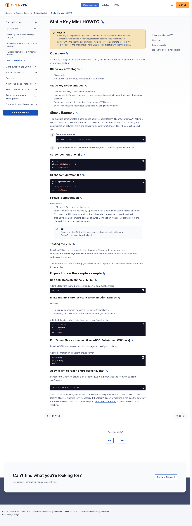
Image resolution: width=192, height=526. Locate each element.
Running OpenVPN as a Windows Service (21, 53)
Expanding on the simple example (166, 50)
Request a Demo (20, 112)
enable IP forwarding (105, 401)
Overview (156, 40)
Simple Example (159, 45)
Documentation (90, 5)
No (122, 440)
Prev (53, 416)
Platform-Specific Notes (21, 89)
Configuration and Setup (21, 67)
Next (178, 416)
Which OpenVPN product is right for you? (21, 36)
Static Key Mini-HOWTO (17, 60)
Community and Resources (21, 104)
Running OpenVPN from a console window (22, 44)
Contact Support (166, 477)
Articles (105, 5)
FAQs (116, 5)
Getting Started (40, 13)
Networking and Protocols (21, 84)
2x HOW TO (21, 29)
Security (21, 78)
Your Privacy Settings (10, 515)
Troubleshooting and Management (21, 97)
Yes (109, 440)
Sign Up (183, 5)
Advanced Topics (21, 72)
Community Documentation (17, 13)
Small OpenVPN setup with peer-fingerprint (111, 45)
